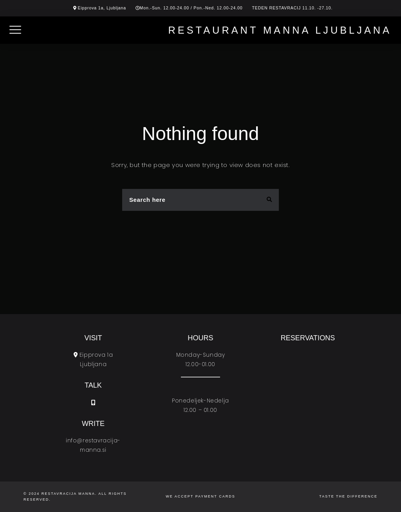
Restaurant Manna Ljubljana (280, 30)
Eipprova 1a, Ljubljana (102, 7)
